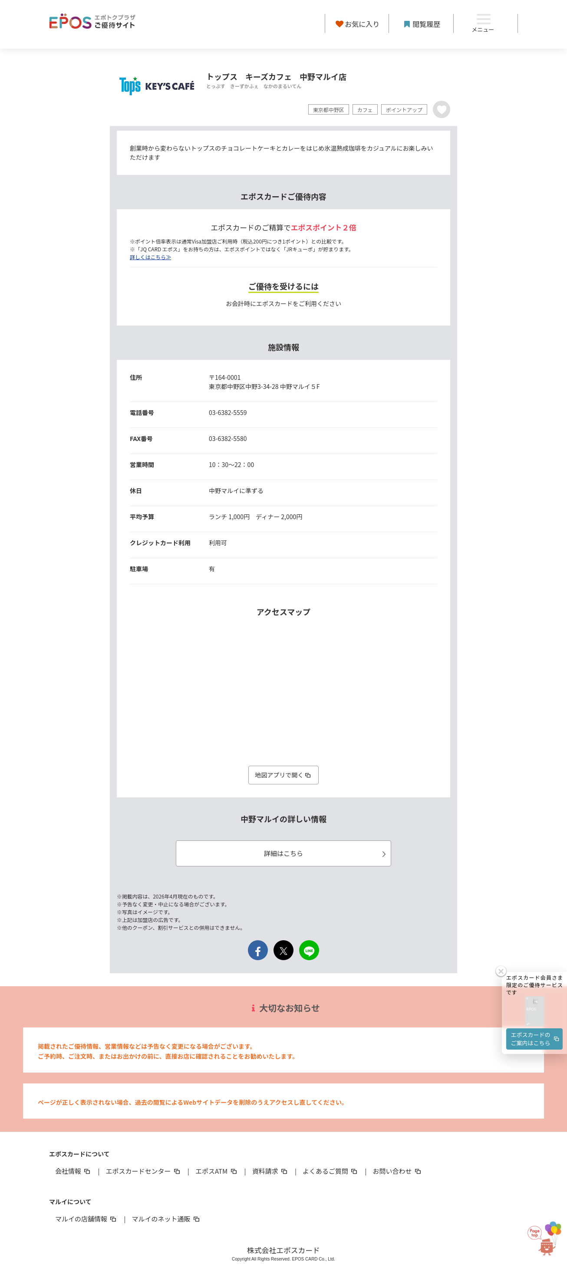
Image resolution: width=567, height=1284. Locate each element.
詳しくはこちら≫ (150, 256)
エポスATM (216, 1170)
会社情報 (73, 1170)
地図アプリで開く (283, 774)
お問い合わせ (397, 1170)
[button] (534, 985)
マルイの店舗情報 (86, 1218)
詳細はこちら (326, 853)
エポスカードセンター (143, 1170)
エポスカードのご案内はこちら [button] (535, 1012)
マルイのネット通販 (166, 1218)
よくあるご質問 (331, 1170)
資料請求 (270, 1170)
